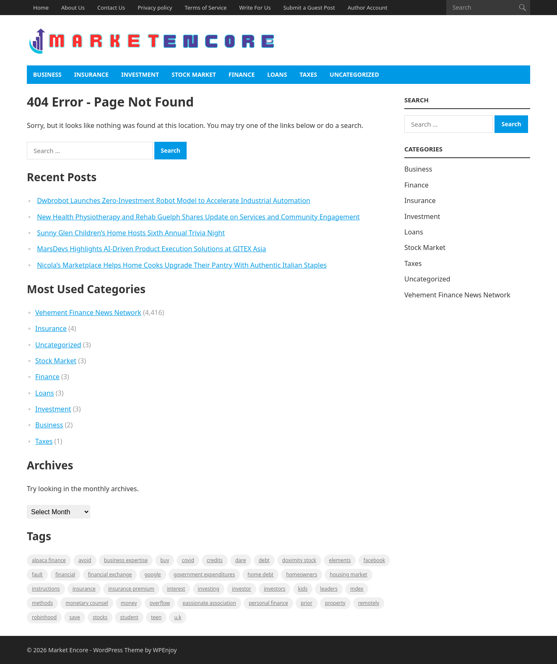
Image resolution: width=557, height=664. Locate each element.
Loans (277, 74)
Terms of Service (205, 7)
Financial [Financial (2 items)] (65, 574)
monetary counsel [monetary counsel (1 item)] (86, 603)
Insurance (91, 74)
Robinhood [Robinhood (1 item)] (44, 617)
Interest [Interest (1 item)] (176, 588)
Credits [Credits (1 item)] (215, 560)
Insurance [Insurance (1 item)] (84, 588)
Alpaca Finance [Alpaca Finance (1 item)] (49, 560)
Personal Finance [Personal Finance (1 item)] (268, 603)
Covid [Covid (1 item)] (188, 560)
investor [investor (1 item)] (241, 588)
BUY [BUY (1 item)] (164, 560)
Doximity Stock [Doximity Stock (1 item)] (299, 560)
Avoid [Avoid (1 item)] (84, 560)
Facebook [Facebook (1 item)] (374, 560)
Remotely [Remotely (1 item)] (368, 603)
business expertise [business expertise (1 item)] (126, 560)
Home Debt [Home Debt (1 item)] (260, 574)
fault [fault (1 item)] (37, 574)
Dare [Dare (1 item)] (240, 560)
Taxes (308, 74)
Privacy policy (155, 7)
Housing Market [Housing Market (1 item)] (348, 574)
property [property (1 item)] (335, 603)
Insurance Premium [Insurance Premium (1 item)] (131, 588)
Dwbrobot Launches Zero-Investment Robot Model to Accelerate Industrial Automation (173, 200)
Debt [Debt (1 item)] (264, 560)
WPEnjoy (165, 650)
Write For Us (255, 7)
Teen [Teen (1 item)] (156, 617)
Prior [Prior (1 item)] (306, 603)
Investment (140, 74)
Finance (242, 74)
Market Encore (68, 650)
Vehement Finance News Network (88, 312)
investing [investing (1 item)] (208, 588)
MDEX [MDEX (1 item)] (356, 588)
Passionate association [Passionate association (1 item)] (209, 603)
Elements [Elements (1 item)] (340, 560)
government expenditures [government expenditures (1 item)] (204, 574)
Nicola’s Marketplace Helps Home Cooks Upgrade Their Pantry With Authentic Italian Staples (182, 265)
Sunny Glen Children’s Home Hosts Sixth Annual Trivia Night (131, 232)
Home (41, 7)
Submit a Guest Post (309, 7)
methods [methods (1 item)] (42, 603)
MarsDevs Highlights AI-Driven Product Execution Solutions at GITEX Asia (151, 248)
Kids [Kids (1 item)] (303, 588)
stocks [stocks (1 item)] (100, 617)
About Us (73, 7)
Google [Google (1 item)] (152, 574)
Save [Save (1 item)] (74, 617)
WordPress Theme (118, 650)
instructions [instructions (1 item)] (46, 588)
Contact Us (111, 7)
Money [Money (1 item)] (129, 603)
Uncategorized (354, 74)
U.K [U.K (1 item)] (177, 617)
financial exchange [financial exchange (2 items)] (110, 574)
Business (47, 74)
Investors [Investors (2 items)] (274, 588)
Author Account (368, 7)
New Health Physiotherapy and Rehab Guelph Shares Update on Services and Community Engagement (198, 216)
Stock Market (194, 74)
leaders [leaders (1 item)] (328, 588)
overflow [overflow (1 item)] (160, 603)
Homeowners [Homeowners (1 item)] (301, 574)
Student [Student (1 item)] (129, 617)
